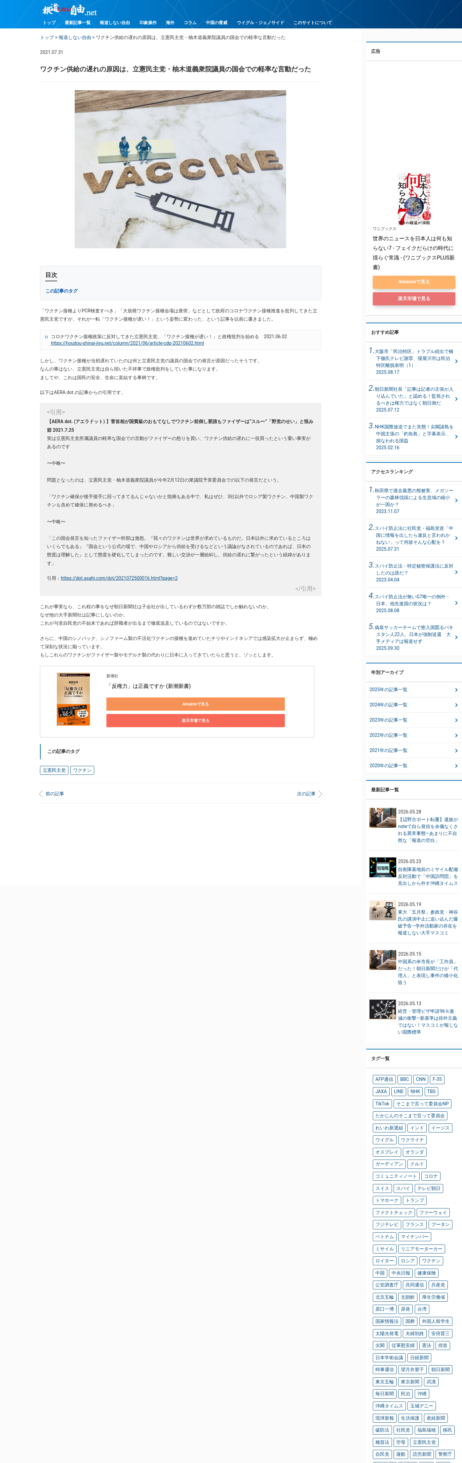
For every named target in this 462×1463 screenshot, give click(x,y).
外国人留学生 (428, 1265)
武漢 (401, 1320)
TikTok (424, 1091)
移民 (438, 1352)
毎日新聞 (420, 1320)
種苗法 (381, 1363)
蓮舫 (379, 1374)
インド (411, 1124)
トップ (49, 22)
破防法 (381, 1352)
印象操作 (148, 22)
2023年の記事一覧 (388, 721)
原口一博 (409, 1254)
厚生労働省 (385, 1254)
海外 (170, 22)
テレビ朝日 (403, 1167)
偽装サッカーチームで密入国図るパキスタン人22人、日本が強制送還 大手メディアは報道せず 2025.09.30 (414, 639)
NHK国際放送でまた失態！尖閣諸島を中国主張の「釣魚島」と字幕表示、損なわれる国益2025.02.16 (414, 438)
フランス (439, 1189)
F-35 (429, 1080)
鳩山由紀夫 (385, 1396)
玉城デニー (430, 1330)
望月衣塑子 (385, 1309)
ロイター (383, 1221)
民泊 (438, 1320)
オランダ (383, 1145)
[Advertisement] (180, 839)
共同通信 (383, 1243)
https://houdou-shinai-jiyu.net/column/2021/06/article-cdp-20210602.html (127, 343)
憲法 (420, 1287)
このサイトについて (312, 22)
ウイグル (383, 1134)
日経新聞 (413, 1298)
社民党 (399, 1352)
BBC (400, 1080)
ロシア (403, 1221)
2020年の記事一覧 (388, 767)
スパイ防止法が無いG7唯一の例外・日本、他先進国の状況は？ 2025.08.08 (412, 604)
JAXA (444, 1080)
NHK (394, 1091)
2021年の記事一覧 (388, 751)
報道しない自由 (115, 22)
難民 (397, 1385)
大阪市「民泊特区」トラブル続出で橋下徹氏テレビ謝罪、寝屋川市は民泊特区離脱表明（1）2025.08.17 (414, 363)
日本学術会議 (387, 1298)
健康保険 (405, 1232)
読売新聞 (397, 1374)
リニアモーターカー (415, 1210)
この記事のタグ (61, 291)
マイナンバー (431, 1200)
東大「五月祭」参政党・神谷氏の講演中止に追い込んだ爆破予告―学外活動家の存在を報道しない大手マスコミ (428, 924)
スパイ (381, 1167)
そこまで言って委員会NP (397, 1102)
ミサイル (383, 1210)
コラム (190, 22)
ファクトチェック (413, 1178)
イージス (432, 1124)
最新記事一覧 (78, 22)
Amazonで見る (136, 704)
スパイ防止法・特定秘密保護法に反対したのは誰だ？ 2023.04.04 (414, 574)
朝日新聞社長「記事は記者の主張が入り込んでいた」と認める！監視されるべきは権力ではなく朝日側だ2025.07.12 (414, 401)
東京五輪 (432, 1309)
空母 (397, 1363)
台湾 (442, 1254)
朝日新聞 (409, 1309)
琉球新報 (383, 1341)
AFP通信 (382, 1080)
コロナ (423, 1156)
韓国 (412, 1385)
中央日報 (383, 1232)
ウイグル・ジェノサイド (260, 22)
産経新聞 (428, 1341)
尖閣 (379, 1287)
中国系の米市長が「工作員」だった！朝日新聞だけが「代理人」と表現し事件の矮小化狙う (428, 973)
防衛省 (381, 1385)
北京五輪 (424, 1243)
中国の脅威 (216, 22)
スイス (441, 1156)
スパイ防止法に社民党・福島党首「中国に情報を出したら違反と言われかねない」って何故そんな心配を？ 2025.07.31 (414, 540)
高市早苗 (430, 1385)
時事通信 (435, 1298)
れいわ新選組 (387, 1124)
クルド (434, 1145)
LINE (379, 1091)
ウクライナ (407, 1134)
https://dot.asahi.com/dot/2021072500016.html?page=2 (119, 578)
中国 (442, 1221)
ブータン (383, 1200)
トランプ (383, 1178)
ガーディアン (409, 1145)
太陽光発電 (385, 1276)
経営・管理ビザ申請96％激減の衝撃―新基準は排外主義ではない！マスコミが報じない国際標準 (428, 1023)
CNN (414, 1080)
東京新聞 (383, 1320)
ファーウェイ (387, 1189)
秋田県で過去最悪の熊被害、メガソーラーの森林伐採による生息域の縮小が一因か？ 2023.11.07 (414, 502)
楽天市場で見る (199, 704)
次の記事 (306, 787)
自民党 (440, 1363)
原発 (428, 1254)
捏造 (434, 1287)
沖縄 (379, 1330)
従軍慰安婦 (399, 1287)
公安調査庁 (430, 1232)
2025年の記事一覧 (388, 690)
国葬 (405, 1265)
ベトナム (405, 1200)
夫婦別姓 (409, 1276)
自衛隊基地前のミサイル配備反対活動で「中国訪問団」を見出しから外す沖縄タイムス (428, 877)
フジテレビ (415, 1189)
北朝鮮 (444, 1243)
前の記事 (55, 787)
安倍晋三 (432, 1276)
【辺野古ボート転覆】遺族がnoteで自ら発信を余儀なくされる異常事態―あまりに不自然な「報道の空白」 (428, 831)
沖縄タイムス (401, 1330)
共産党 (403, 1243)
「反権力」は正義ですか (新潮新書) (148, 686)
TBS (407, 1091)
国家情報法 (385, 1265)
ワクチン (77, 764)
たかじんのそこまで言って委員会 (405, 1113)
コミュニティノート (393, 1156)
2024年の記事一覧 (388, 706)
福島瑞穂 (420, 1352)
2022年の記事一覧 (388, 736)
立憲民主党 (52, 764)
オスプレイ (433, 1134)
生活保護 (405, 1341)
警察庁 (418, 1374)
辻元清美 (438, 1374)
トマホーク (430, 1167)
